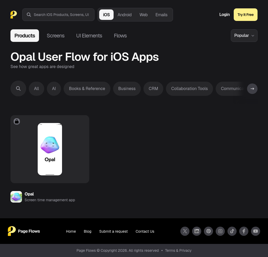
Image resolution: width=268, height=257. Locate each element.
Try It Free (246, 14)
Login (224, 14)
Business (127, 88)
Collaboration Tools (189, 88)
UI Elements (89, 35)
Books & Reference (87, 88)
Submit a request (113, 231)
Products (24, 35)
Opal (29, 194)
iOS (106, 15)
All (36, 88)
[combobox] (64, 14)
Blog (87, 231)
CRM (153, 88)
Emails (161, 15)
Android (124, 15)
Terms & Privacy (178, 250)
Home (71, 231)
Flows (120, 35)
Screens (55, 35)
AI (54, 88)
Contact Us (145, 231)
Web (143, 15)
